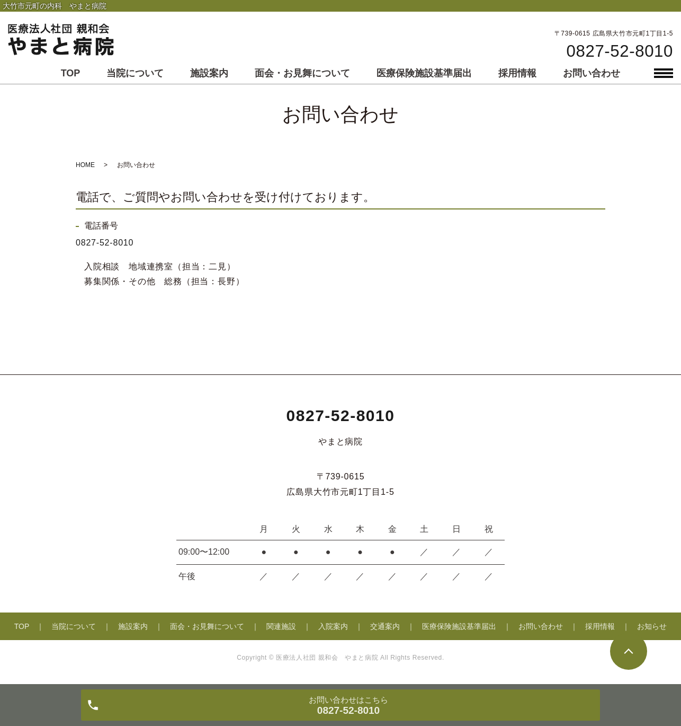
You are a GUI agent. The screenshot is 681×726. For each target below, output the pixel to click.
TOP (70, 73)
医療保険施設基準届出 (424, 73)
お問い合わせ (591, 73)
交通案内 (385, 626)
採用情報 (517, 73)
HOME (85, 165)
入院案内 (333, 626)
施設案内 (209, 73)
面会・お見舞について (302, 73)
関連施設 (281, 626)
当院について (135, 73)
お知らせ (652, 626)
